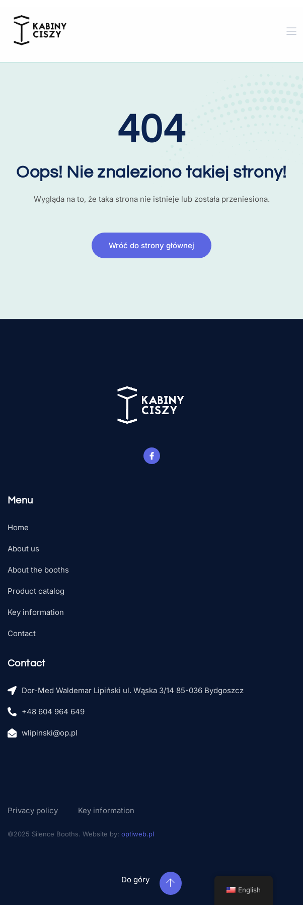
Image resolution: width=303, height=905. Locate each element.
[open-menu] (291, 31)
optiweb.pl (137, 834)
